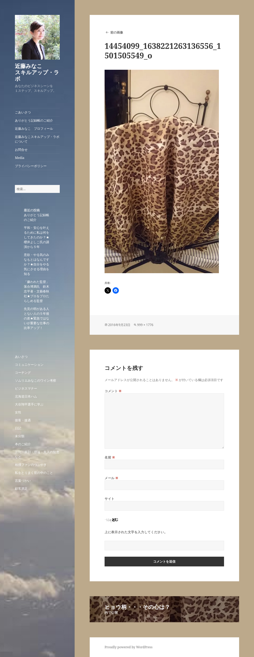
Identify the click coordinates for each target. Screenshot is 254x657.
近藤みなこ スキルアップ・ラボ (39, 72)
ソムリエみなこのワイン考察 (35, 380)
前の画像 (116, 32)
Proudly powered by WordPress (128, 647)
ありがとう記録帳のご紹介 (34, 120)
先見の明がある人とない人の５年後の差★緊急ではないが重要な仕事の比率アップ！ (36, 318)
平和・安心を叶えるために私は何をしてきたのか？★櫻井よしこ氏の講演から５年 (36, 237)
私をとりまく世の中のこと (34, 472)
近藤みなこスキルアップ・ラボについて (37, 139)
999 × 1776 (145, 325)
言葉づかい (23, 480)
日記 (18, 428)
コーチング (23, 372)
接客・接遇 (23, 420)
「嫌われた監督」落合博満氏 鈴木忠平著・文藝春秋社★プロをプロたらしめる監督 (36, 291)
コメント (113, 391)
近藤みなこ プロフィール (34, 128)
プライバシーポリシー (31, 166)
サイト (109, 498)
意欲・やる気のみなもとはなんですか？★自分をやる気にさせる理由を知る (36, 264)
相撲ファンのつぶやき (31, 465)
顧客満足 (21, 488)
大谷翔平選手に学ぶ (29, 404)
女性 (18, 412)
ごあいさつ (23, 112)
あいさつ (21, 356)
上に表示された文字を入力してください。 (136, 532)
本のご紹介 (23, 444)
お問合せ (21, 149)
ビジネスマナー (26, 388)
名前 (110, 457)
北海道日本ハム (26, 396)
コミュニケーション (29, 364)
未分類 (19, 436)
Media (19, 158)
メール (111, 478)
